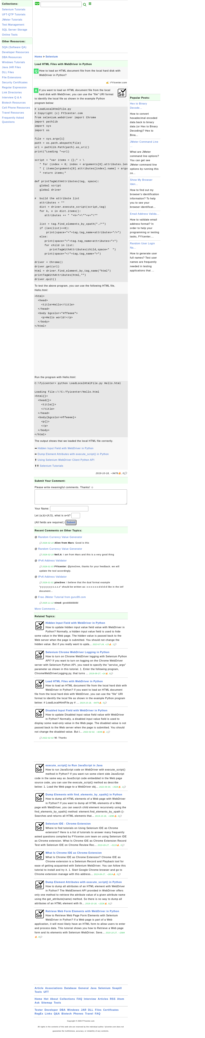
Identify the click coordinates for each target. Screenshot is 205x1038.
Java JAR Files (11, 67)
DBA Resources (12, 57)
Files (98, 1013)
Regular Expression (14, 87)
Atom (120, 1002)
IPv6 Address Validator (52, 563)
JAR (83, 1013)
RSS (113, 1002)
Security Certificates (15, 82)
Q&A (57, 1016)
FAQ (79, 1002)
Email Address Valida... (144, 214)
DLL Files (8, 72)
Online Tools (10, 34)
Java (93, 991)
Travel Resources (13, 112)
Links (48, 1016)
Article (39, 991)
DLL (90, 1013)
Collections (67, 1002)
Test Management (13, 24)
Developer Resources (15, 52)
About (54, 1002)
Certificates (111, 1013)
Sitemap (46, 1005)
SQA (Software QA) (14, 47)
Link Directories (12, 92)
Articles (103, 1002)
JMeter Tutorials (12, 19)
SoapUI (117, 991)
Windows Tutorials (13, 62)
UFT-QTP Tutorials (14, 14)
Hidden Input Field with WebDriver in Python (65, 448)
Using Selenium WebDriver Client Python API (66, 460)
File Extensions (11, 77)
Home (38, 56)
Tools (38, 995)
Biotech (67, 1016)
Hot (46, 1002)
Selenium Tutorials (14, 9)
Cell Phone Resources (16, 107)
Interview (90, 1002)
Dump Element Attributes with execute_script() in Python (73, 454)
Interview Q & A (12, 97)
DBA (63, 1013)
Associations (54, 991)
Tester (39, 1013)
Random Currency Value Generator (60, 540)
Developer (51, 1013)
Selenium (52, 56)
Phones (78, 1016)
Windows (73, 1013)
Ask (37, 1005)
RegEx (39, 1016)
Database (70, 991)
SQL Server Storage (14, 29)
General (83, 991)
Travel (89, 1016)
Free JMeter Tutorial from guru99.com (62, 600)
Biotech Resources (14, 102)
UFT (46, 995)
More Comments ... (47, 612)
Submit (71, 525)
